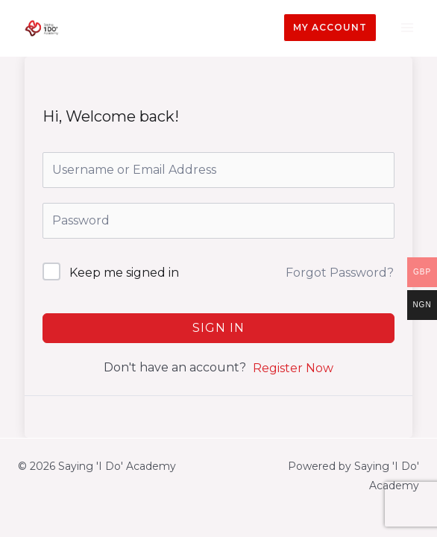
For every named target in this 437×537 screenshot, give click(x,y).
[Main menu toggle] (407, 28)
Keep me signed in (124, 273)
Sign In (218, 328)
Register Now (293, 368)
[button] (330, 27)
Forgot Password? (340, 273)
